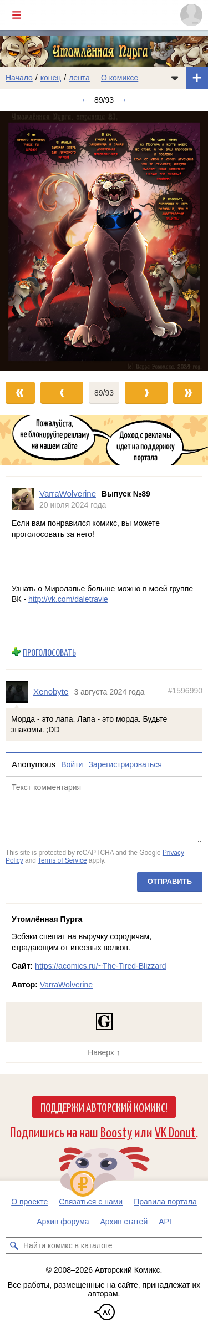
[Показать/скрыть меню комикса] (175, 78)
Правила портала (165, 1201)
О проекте (29, 1201)
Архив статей (124, 1221)
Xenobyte (50, 691)
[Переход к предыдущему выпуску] (26, 241)
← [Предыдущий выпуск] (85, 99)
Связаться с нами (91, 1201)
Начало (19, 77)
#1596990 (185, 690)
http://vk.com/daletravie (68, 599)
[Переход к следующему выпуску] (104, 241)
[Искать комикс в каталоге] (14, 1245)
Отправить (170, 881)
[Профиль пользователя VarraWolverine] (23, 499)
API (165, 1221)
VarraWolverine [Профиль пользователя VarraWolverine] (67, 493)
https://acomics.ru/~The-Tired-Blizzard (100, 965)
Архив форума (63, 1221)
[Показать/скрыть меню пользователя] (191, 15)
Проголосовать (49, 653)
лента (79, 77)
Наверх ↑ (104, 1052)
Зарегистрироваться (124, 764)
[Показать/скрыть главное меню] (17, 15)
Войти (72, 764)
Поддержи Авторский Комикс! (104, 1107)
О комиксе (119, 77)
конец (51, 77)
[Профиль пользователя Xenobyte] (19, 692)
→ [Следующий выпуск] (123, 99)
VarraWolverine (66, 984)
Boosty (116, 1131)
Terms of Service (62, 861)
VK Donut (175, 1131)
